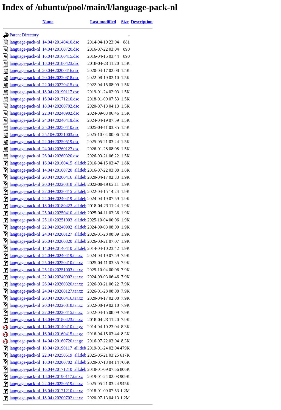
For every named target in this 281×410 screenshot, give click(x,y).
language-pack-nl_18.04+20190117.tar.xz (46, 376)
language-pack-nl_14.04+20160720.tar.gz (46, 341)
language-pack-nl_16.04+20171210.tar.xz (46, 390)
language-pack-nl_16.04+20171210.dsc (44, 99)
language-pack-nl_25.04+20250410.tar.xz (46, 262)
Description (142, 21)
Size (125, 21)
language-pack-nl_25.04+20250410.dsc (44, 127)
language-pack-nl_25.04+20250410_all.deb (48, 212)
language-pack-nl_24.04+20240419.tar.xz (46, 255)
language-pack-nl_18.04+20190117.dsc (44, 91)
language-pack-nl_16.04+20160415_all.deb (48, 163)
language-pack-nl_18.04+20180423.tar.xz (46, 319)
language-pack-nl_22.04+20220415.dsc (44, 84)
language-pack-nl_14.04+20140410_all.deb (48, 248)
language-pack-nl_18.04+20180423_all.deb (48, 205)
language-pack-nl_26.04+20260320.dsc (44, 156)
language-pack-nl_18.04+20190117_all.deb (48, 348)
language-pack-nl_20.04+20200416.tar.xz (46, 298)
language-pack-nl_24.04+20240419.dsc (44, 120)
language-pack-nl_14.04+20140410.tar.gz (46, 326)
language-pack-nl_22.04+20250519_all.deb (48, 355)
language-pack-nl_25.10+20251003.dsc (44, 134)
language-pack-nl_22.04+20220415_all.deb (48, 191)
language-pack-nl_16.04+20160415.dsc (44, 56)
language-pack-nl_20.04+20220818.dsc (44, 77)
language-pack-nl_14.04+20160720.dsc (44, 49)
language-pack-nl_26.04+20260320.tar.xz (46, 284)
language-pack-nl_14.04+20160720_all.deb (48, 170)
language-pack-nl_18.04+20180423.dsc (44, 63)
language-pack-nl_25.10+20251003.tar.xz (46, 269)
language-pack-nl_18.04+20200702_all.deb (48, 362)
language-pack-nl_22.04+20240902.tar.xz (46, 277)
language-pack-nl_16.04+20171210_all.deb (48, 369)
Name (48, 21)
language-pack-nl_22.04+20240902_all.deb (48, 227)
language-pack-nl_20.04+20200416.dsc (44, 70)
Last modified (103, 21)
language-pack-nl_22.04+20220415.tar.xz (46, 312)
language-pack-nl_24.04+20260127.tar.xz (46, 291)
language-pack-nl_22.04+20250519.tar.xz (46, 383)
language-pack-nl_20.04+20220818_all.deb (48, 184)
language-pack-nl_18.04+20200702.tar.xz (46, 397)
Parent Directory (24, 35)
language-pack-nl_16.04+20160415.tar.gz (46, 333)
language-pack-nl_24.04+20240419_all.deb (48, 198)
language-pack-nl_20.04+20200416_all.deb (48, 177)
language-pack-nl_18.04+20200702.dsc (44, 106)
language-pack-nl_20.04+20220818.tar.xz (46, 305)
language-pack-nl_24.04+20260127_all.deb (48, 234)
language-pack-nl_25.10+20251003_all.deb (48, 220)
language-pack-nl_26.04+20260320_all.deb (48, 241)
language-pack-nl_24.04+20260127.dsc (44, 148)
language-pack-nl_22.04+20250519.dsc (44, 141)
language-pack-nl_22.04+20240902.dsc (44, 113)
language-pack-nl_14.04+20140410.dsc (44, 42)
